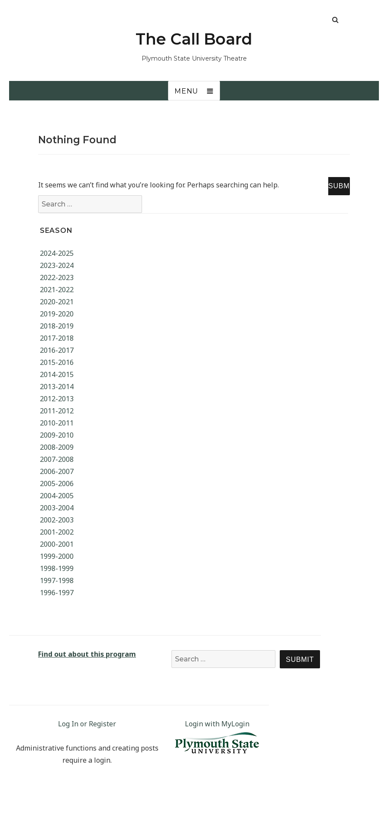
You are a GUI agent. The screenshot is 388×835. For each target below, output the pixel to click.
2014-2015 (57, 374)
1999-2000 (57, 556)
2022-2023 (57, 277)
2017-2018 (57, 338)
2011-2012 (57, 411)
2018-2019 (57, 326)
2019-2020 (57, 314)
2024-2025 (57, 253)
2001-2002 (57, 532)
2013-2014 (57, 386)
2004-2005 (57, 495)
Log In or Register (87, 724)
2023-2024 (57, 265)
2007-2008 (57, 459)
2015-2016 (57, 362)
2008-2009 (57, 447)
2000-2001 (57, 544)
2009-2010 (57, 435)
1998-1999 (57, 568)
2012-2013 (57, 398)
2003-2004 (57, 508)
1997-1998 (57, 580)
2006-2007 (57, 471)
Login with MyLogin (217, 724)
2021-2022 (57, 289)
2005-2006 (57, 483)
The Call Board (194, 38)
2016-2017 (57, 350)
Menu (186, 91)
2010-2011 (57, 423)
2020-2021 (57, 301)
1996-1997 (57, 592)
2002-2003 (57, 520)
